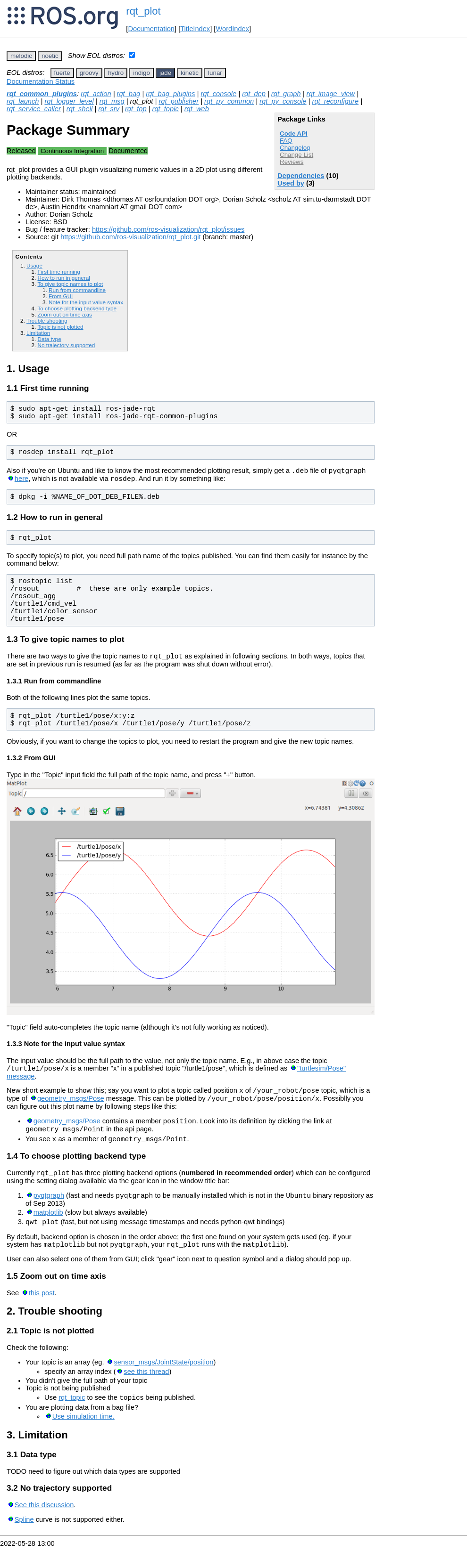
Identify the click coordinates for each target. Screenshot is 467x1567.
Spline (24, 1539)
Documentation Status (41, 81)
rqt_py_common (229, 101)
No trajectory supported (66, 345)
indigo (141, 72)
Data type (49, 339)
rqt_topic (165, 109)
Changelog (295, 147)
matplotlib (48, 1228)
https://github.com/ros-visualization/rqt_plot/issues (168, 229)
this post (42, 1311)
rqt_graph (286, 93)
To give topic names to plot (70, 284)
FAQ (286, 140)
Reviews (291, 161)
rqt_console (218, 93)
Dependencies (300, 175)
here (21, 481)
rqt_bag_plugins (170, 93)
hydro (116, 72)
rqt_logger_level (68, 101)
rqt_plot (143, 11)
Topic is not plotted (60, 327)
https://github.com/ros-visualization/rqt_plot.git (130, 237)
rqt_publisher (178, 101)
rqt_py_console (282, 101)
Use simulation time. (83, 1436)
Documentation (151, 28)
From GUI (61, 296)
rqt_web (196, 109)
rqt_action (96, 93)
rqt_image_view (331, 93)
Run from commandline (77, 290)
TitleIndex (195, 28)
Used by (290, 183)
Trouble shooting (46, 320)
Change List (296, 154)
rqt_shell (79, 109)
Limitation (38, 333)
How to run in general (63, 278)
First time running (58, 271)
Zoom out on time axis (64, 314)
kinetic (190, 72)
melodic (21, 55)
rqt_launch (23, 101)
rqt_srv (108, 109)
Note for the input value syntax (86, 302)
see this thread (146, 1390)
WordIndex (232, 28)
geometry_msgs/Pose (70, 1107)
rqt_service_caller (34, 109)
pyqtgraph (48, 1211)
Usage (34, 265)
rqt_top (136, 109)
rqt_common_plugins (42, 93)
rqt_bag (129, 93)
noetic (50, 55)
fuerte (62, 72)
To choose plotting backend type (76, 308)
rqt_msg (112, 101)
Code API (294, 133)
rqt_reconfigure (335, 101)
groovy (89, 72)
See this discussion (44, 1524)
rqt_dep (254, 93)
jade (165, 72)
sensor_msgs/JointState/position (163, 1380)
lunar (215, 72)
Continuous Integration (72, 150)
